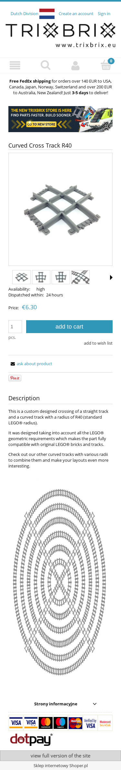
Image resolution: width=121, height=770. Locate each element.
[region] (60, 119)
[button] (15, 65)
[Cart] (106, 65)
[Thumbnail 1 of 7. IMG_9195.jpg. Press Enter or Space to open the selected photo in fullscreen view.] (21, 277)
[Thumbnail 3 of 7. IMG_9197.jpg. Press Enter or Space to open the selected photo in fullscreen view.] (61, 277)
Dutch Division (33, 13)
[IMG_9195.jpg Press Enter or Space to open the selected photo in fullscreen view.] (60, 210)
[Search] (45, 65)
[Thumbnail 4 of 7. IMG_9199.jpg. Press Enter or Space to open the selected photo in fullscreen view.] (80, 277)
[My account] (76, 65)
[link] (60, 119)
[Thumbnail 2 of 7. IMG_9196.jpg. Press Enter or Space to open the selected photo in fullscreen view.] (41, 277)
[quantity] (15, 326)
